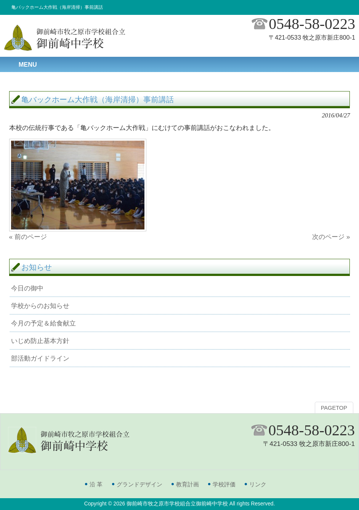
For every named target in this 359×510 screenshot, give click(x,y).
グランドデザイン (139, 484)
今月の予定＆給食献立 (43, 323)
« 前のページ (28, 237)
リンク (257, 484)
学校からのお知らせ (40, 306)
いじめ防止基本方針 (40, 341)
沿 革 (96, 484)
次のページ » (331, 237)
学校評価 (224, 484)
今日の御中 (27, 288)
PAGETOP (334, 408)
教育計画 (187, 484)
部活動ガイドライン (40, 358)
